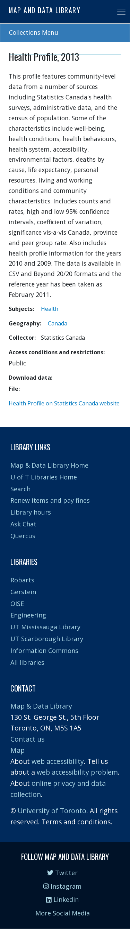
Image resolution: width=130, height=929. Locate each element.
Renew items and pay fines (50, 500)
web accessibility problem (77, 772)
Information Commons (44, 650)
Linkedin (62, 899)
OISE (17, 603)
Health (49, 309)
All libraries (27, 662)
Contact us (27, 739)
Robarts (22, 580)
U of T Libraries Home (43, 477)
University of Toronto (52, 810)
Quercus (22, 536)
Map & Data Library (41, 706)
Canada (57, 323)
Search (20, 489)
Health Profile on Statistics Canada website (64, 403)
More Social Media (62, 913)
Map (17, 750)
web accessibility (58, 761)
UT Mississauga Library (45, 627)
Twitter (62, 873)
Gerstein (23, 592)
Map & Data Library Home (49, 465)
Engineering (28, 615)
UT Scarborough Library (46, 639)
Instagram (62, 886)
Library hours (30, 512)
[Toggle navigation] (121, 12)
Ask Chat (23, 524)
